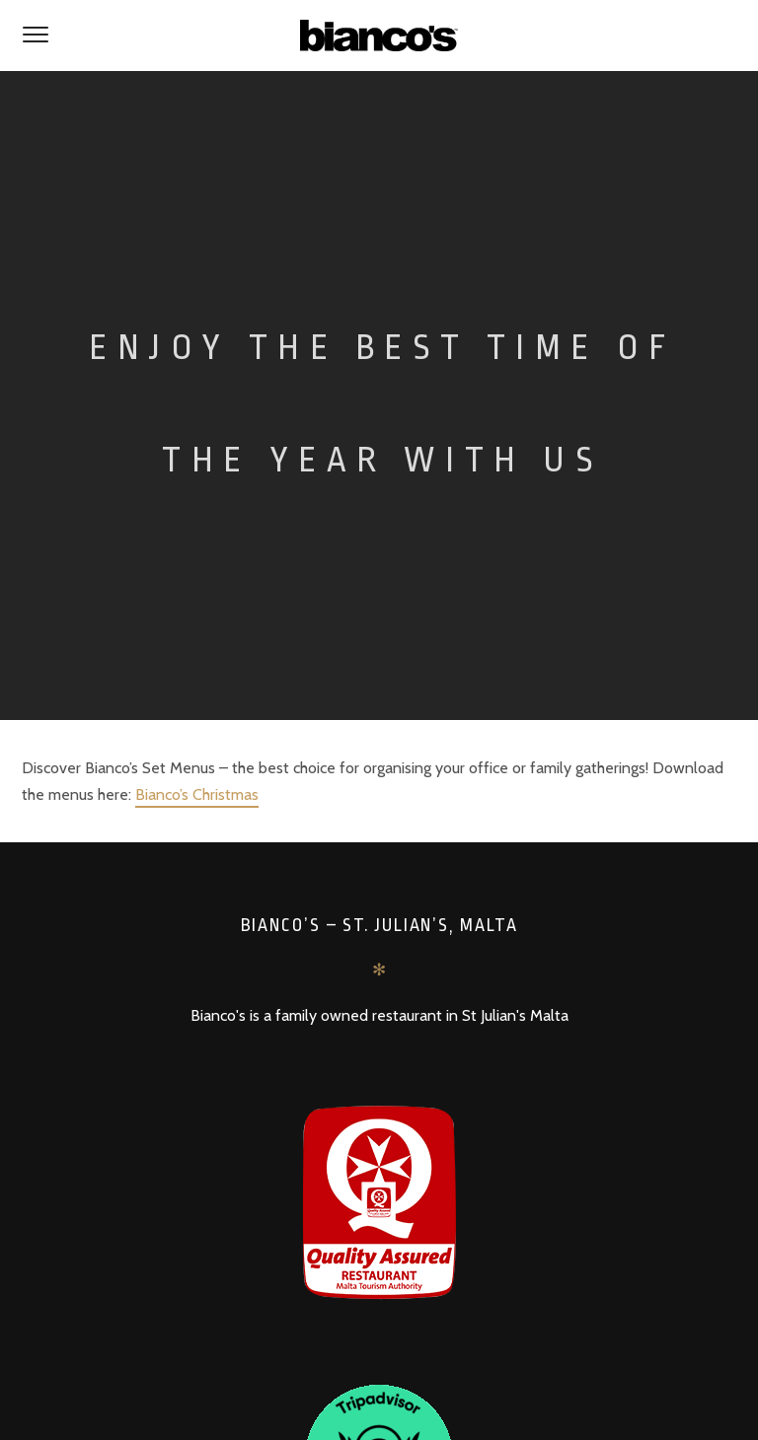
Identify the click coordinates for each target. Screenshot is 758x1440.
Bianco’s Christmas (197, 794)
